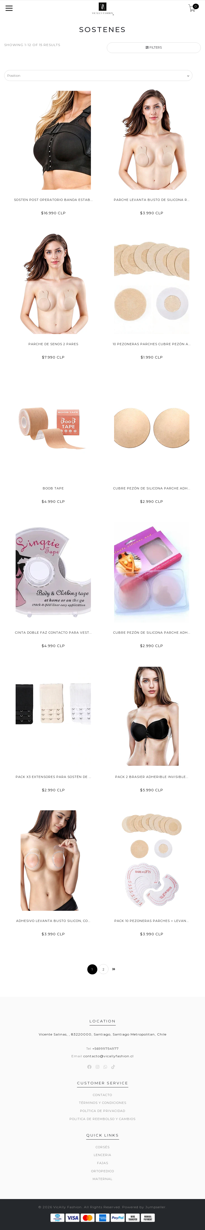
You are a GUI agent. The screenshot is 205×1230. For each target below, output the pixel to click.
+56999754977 (105, 1048)
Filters (154, 47)
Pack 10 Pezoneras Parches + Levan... (151, 921)
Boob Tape (53, 488)
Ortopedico (102, 1171)
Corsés (103, 1147)
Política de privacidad (102, 1111)
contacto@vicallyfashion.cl (108, 1056)
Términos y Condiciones (102, 1103)
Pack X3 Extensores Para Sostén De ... (53, 777)
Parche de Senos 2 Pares (53, 344)
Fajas (102, 1163)
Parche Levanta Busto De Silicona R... (152, 200)
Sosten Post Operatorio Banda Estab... (53, 200)
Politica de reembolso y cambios (102, 1119)
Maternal (102, 1179)
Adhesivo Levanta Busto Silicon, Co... (53, 921)
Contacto (102, 1095)
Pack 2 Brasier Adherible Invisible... (151, 777)
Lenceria (102, 1155)
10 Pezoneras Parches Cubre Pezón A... (152, 344)
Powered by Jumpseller (144, 1207)
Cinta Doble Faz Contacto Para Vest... (53, 633)
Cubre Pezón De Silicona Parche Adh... (151, 488)
